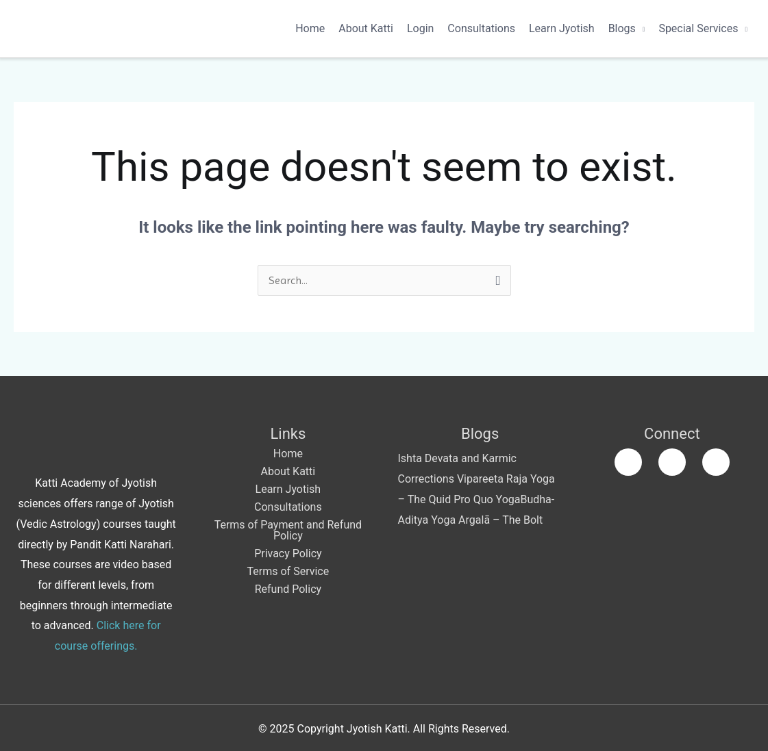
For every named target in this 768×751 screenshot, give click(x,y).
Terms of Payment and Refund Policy (288, 530)
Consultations (481, 28)
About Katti (365, 28)
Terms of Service (288, 571)
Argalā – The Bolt (500, 519)
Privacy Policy (288, 553)
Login (420, 28)
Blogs (622, 28)
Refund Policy (288, 589)
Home (310, 28)
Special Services (698, 28)
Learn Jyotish (562, 28)
